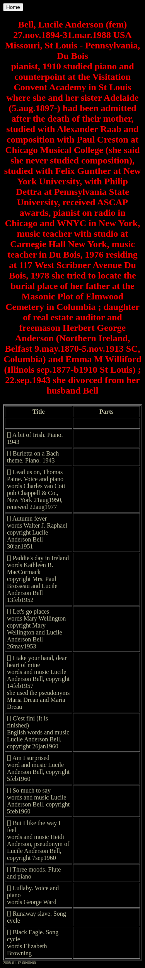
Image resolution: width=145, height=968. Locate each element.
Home (13, 7)
